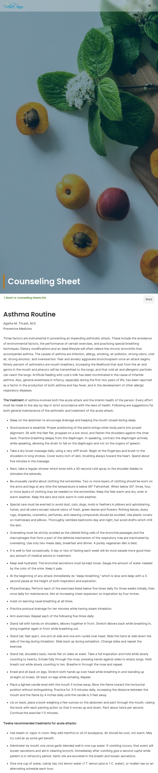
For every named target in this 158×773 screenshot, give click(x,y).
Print (149, 299)
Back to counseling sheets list (25, 297)
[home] (13, 5)
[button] (150, 6)
